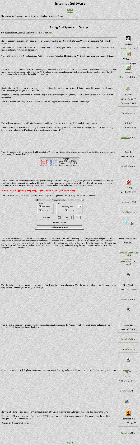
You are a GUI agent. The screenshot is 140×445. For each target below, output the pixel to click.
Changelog (130, 113)
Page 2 (70, 9)
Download (123, 48)
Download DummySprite (126, 260)
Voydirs (70, 12)
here (51, 33)
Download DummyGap (128, 253)
